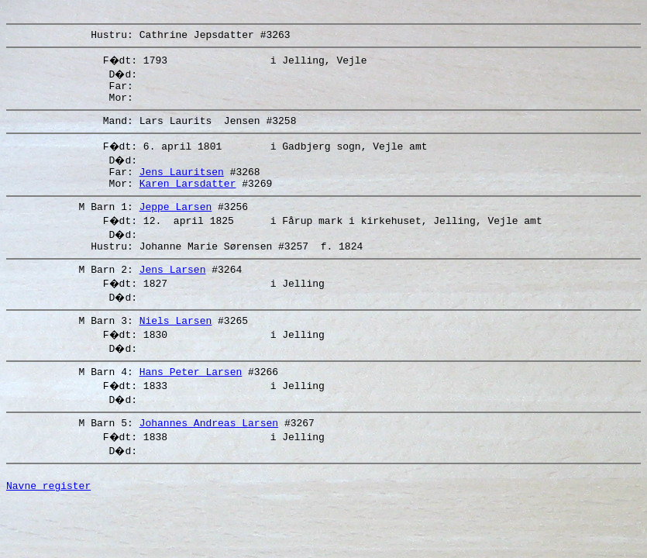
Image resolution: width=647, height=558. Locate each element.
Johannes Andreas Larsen (208, 453)
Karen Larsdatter (187, 199)
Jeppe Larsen (175, 225)
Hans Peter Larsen (191, 399)
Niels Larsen (175, 346)
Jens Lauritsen (181, 185)
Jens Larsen (172, 292)
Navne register (48, 520)
